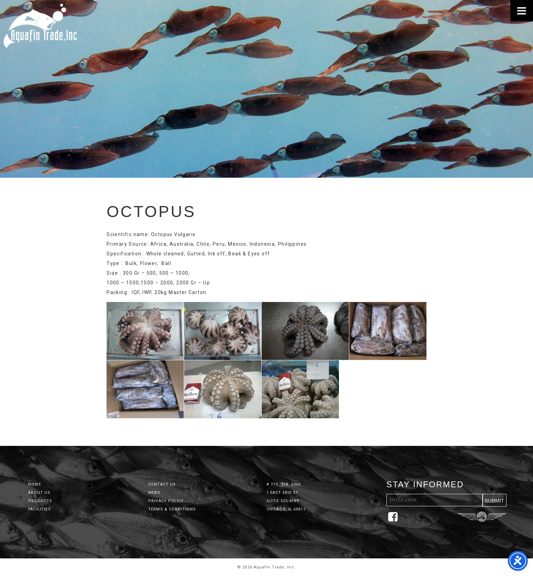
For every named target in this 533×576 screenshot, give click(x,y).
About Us (39, 492)
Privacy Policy (166, 501)
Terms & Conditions (172, 509)
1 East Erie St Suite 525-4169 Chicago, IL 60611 (286, 500)
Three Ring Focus (481, 516)
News (154, 492)
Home (34, 484)
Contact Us (162, 484)
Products (40, 501)
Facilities (39, 509)
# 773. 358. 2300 (283, 484)
